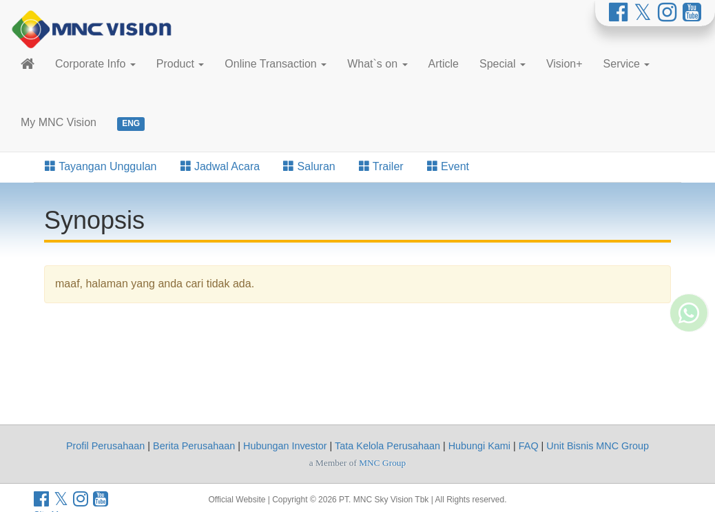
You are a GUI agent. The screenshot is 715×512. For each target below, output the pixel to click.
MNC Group (382, 463)
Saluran (309, 166)
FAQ (529, 445)
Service (626, 64)
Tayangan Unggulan (101, 166)
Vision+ (564, 64)
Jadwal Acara (220, 166)
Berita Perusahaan (194, 445)
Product (180, 64)
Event (448, 166)
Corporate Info (95, 64)
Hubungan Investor (285, 445)
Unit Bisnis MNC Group (597, 445)
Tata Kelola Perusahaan (387, 445)
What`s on (377, 64)
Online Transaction (276, 64)
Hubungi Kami (479, 445)
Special (502, 64)
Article (443, 64)
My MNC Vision (58, 122)
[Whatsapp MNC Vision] (689, 272)
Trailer (381, 166)
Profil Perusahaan (105, 445)
